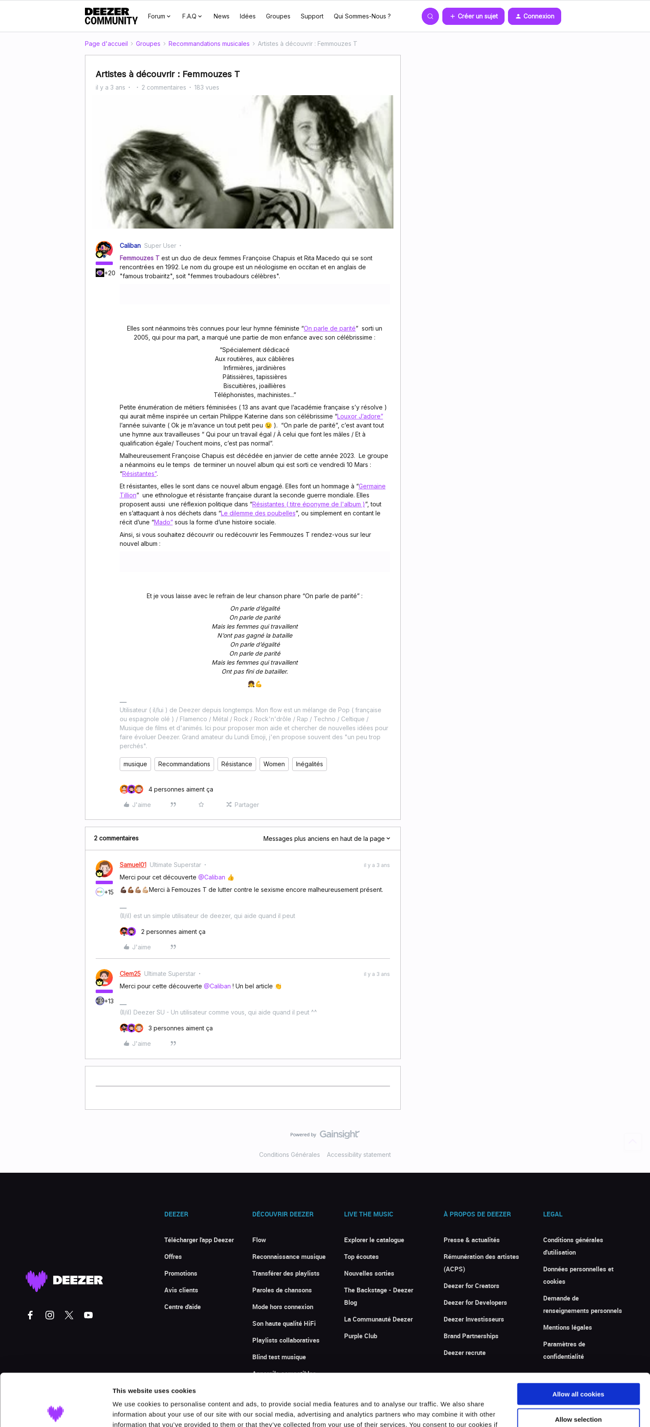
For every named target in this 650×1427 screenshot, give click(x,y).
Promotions (180, 1273)
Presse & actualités (472, 1239)
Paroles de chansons (282, 1290)
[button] (473, 16)
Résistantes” (139, 473)
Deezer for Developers (475, 1302)
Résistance (236, 764)
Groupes (278, 16)
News (222, 16)
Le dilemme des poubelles (258, 513)
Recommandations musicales (209, 43)
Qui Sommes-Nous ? (362, 16)
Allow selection (578, 1366)
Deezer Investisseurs (474, 1319)
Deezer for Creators (471, 1285)
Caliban (130, 245)
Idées (248, 16)
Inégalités (309, 764)
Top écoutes (361, 1256)
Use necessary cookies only (578, 1391)
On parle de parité (330, 328)
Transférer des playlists (286, 1273)
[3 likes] (166, 1028)
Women (274, 764)
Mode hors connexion (282, 1306)
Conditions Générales (289, 1154)
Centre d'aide (182, 1306)
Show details (450, 1410)
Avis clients (181, 1290)
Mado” (163, 522)
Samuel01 (133, 864)
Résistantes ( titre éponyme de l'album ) (308, 504)
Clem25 (130, 973)
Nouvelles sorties (369, 1273)
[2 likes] (163, 931)
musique (135, 764)
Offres (173, 1256)
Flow (259, 1239)
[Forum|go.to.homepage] (111, 16)
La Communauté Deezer (378, 1319)
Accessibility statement (359, 1154)
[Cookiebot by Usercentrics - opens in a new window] (55, 1410)
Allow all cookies (579, 1341)
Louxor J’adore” (360, 416)
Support (312, 16)
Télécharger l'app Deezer (199, 1239)
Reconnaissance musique (289, 1256)
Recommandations (184, 764)
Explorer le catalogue (374, 1239)
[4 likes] (166, 789)
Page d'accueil (106, 43)
